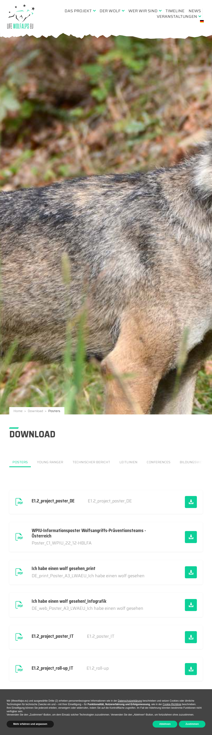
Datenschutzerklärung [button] (130, 700)
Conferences (158, 462)
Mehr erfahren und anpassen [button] (30, 724)
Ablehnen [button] (165, 724)
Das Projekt (78, 10)
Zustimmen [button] (192, 724)
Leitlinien (128, 462)
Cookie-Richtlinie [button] (172, 704)
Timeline (174, 10)
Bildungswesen (194, 462)
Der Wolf (110, 10)
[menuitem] (80, 10)
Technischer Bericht (91, 462)
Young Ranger (50, 462)
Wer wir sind (143, 10)
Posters (20, 462)
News (195, 10)
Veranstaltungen (177, 16)
